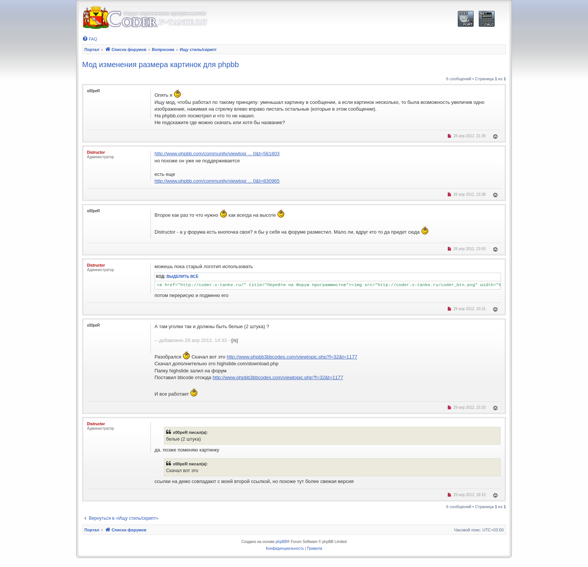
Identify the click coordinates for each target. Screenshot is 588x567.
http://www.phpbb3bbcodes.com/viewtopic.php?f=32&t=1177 (291, 357)
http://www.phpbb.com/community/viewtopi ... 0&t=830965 (216, 181)
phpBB (281, 542)
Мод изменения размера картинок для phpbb (160, 64)
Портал (91, 49)
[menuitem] (89, 39)
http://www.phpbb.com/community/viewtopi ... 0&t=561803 (216, 153)
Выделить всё (182, 276)
